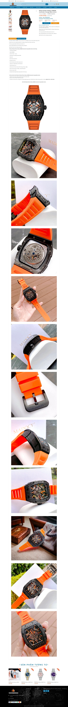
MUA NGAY (55, 23)
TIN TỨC (50, 7)
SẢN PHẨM (31, 7)
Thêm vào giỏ (46, 23)
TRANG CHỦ (12, 7)
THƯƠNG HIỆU (25, 7)
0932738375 (12, 1)
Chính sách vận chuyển (38, 691)
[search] (35, 4)
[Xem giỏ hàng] (58, 4)
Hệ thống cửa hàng (54, 1)
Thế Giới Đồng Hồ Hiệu (48, 18)
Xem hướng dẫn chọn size (44, 25)
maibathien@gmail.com (20, 1)
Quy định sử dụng (37, 694)
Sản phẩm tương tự (34, 665)
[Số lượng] (40, 23)
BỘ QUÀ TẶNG (38, 7)
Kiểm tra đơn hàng (45, 1)
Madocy (44, 13)
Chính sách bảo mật (38, 690)
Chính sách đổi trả (37, 693)
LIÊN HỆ (55, 7)
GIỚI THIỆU (18, 7)
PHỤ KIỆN (44, 7)
